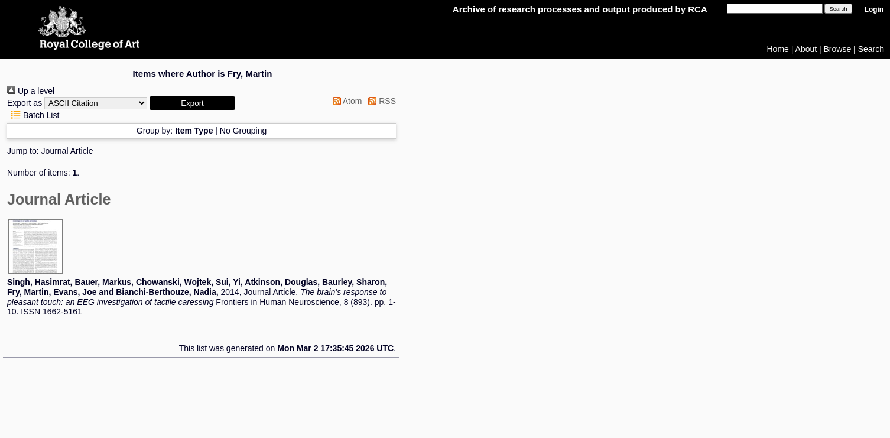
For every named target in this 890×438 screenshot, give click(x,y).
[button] (192, 103)
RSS (380, 101)
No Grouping (243, 130)
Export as (24, 103)
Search (871, 49)
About (806, 49)
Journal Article (67, 150)
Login (874, 9)
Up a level (30, 91)
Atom (345, 101)
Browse (838, 49)
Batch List (33, 115)
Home (778, 49)
